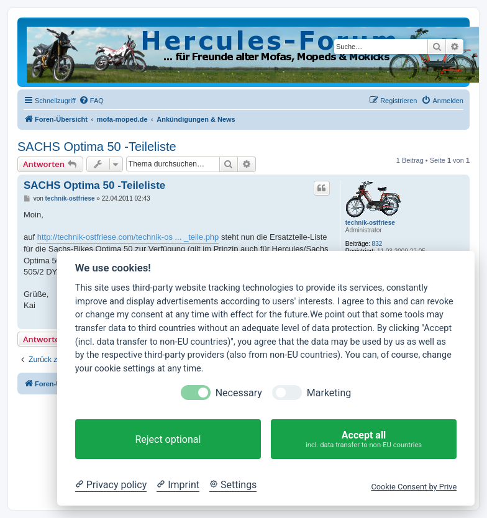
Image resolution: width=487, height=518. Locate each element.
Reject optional (168, 439)
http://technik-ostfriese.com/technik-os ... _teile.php (128, 237)
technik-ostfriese (370, 222)
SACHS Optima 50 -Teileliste (96, 146)
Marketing (329, 393)
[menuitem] (91, 100)
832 (377, 243)
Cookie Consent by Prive (414, 486)
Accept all (364, 439)
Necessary (239, 393)
